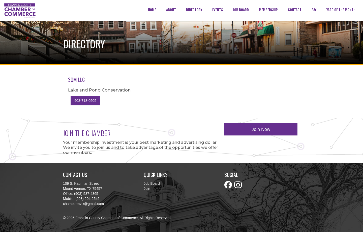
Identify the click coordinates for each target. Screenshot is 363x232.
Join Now (261, 129)
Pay (314, 9)
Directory (194, 9)
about (171, 9)
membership (268, 9)
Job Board (241, 9)
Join (147, 189)
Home (152, 9)
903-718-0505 (85, 101)
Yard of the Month (340, 9)
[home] (20, 10)
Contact (294, 9)
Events (217, 9)
